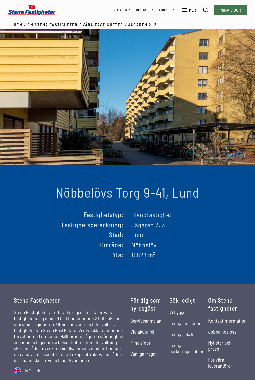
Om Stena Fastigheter (52, 24)
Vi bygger (121, 9)
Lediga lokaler (182, 334)
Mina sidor (230, 10)
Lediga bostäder (185, 323)
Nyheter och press (220, 346)
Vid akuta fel (142, 332)
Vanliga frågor (143, 354)
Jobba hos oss (222, 332)
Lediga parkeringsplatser (186, 348)
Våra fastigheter (103, 24)
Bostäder (144, 9)
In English (32, 370)
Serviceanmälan (145, 321)
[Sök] (205, 10)
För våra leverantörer (220, 363)
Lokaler (166, 9)
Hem (18, 24)
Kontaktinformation (227, 321)
